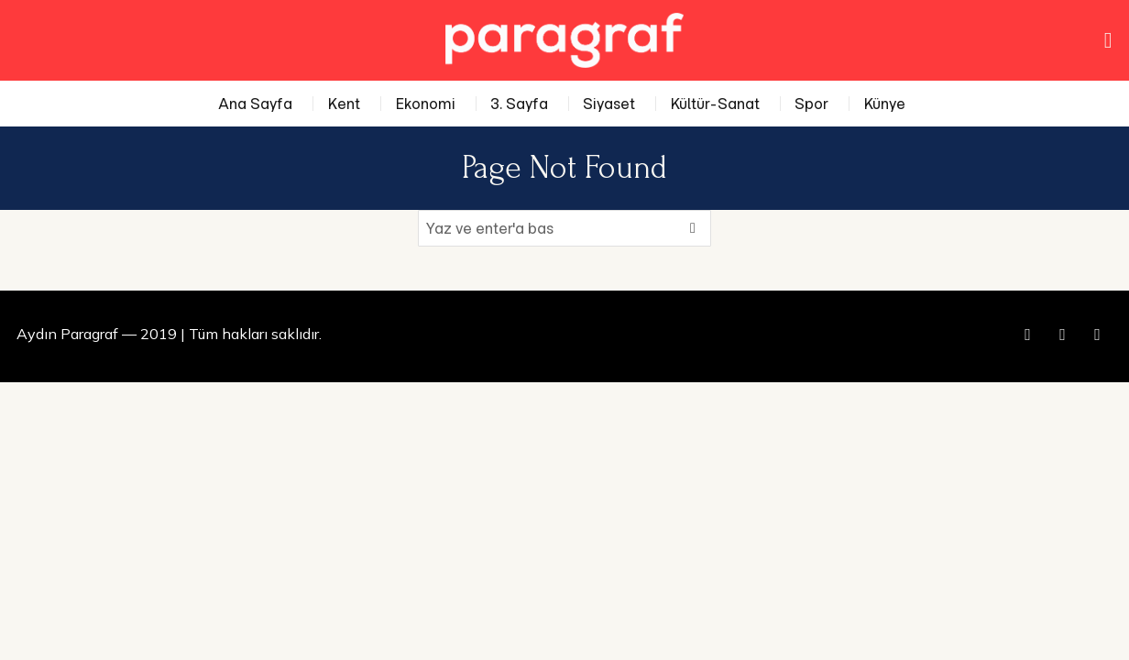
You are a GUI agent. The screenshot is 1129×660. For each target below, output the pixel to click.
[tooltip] (1028, 334)
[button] (692, 228)
